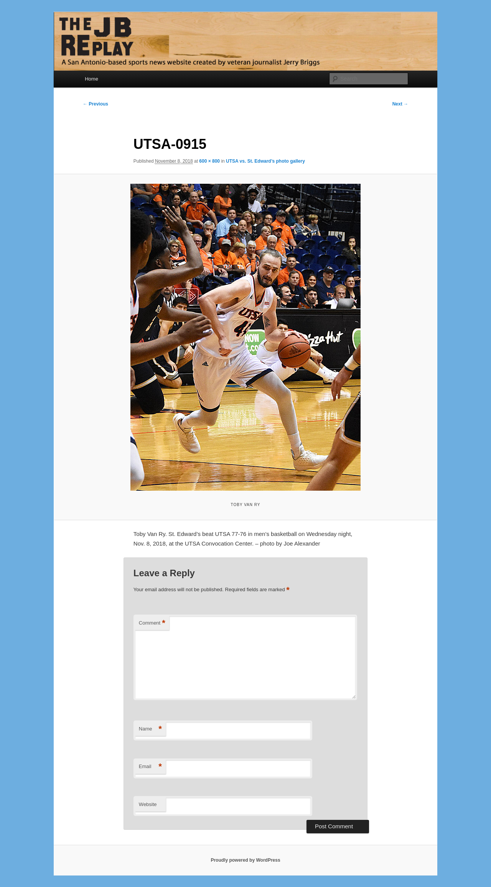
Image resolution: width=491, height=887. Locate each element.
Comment (152, 623)
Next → (400, 104)
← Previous (95, 104)
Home (91, 79)
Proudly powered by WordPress (245, 860)
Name (150, 729)
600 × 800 (209, 161)
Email (150, 766)
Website (148, 804)
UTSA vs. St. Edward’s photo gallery (265, 161)
